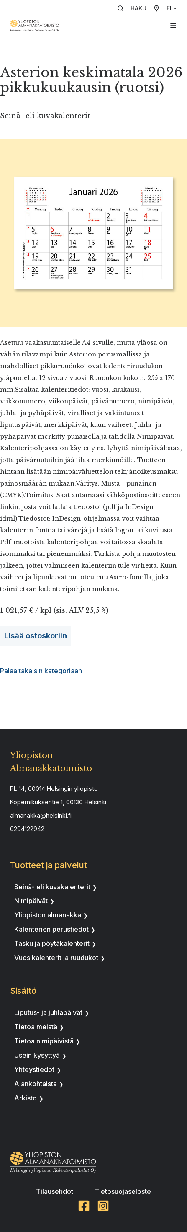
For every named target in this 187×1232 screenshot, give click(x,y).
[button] (135, 8)
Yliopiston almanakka (47, 915)
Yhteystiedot (34, 1069)
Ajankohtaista (35, 1084)
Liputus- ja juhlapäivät (48, 1012)
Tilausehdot (54, 1191)
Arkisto (25, 1098)
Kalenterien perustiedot (51, 929)
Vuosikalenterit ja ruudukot (56, 957)
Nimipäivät (31, 900)
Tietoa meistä (35, 1027)
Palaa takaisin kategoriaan (41, 670)
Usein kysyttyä (37, 1055)
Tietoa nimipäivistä (44, 1041)
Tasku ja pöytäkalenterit (52, 943)
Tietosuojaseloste (123, 1191)
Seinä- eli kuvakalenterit (52, 887)
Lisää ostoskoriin (35, 635)
